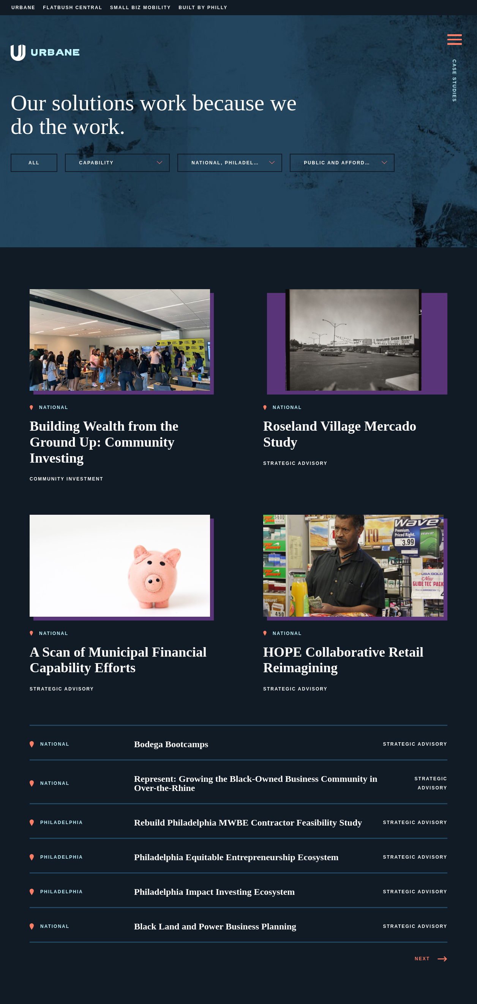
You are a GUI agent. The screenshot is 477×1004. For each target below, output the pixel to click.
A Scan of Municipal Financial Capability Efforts (118, 658)
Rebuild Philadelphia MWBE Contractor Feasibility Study (248, 821)
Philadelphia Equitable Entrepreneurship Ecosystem (236, 856)
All (33, 162)
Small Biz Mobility (140, 7)
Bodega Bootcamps (171, 743)
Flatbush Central (72, 7)
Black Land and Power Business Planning (215, 925)
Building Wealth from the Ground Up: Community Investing (104, 441)
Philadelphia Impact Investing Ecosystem (214, 890)
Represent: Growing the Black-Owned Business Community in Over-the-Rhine (255, 782)
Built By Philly (202, 7)
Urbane (23, 7)
